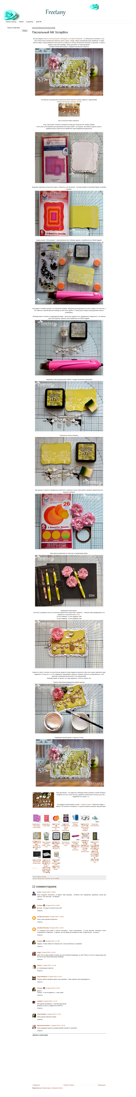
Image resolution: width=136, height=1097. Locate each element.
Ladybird (40, 1001)
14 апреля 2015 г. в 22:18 (57, 1025)
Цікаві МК (39, 22)
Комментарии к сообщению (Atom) (52, 1088)
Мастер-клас (41, 878)
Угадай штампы (86, 804)
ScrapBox (56, 878)
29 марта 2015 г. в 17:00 (53, 941)
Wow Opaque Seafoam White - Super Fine (46, 844)
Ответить (40, 899)
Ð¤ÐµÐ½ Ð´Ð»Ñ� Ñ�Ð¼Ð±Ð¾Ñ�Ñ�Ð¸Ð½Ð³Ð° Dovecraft (75, 846)
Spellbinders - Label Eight (46, 825)
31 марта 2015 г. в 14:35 (53, 988)
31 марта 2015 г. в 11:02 (49, 965)
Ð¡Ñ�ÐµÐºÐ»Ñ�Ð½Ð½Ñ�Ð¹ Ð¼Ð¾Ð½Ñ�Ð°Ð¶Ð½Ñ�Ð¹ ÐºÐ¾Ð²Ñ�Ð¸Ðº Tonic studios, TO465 (36, 848)
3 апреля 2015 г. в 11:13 (50, 1001)
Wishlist (21, 22)
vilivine (39, 965)
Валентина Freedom (43, 1025)
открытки (47, 878)
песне (78, 614)
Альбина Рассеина (43, 916)
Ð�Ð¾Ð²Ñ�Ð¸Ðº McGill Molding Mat (36, 861)
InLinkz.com (35, 868)
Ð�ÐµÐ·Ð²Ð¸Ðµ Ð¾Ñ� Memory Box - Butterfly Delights (85, 827)
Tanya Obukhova (42, 976)
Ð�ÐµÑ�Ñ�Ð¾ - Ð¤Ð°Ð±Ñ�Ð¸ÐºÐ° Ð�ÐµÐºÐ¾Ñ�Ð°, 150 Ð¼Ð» (56, 864)
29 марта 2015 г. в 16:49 (57, 916)
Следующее (36, 1085)
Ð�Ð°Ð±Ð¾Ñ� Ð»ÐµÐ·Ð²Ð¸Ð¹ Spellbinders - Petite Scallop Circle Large (56, 828)
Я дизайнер (29, 22)
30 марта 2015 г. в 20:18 (48, 952)
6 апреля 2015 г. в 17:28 (54, 1014)
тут (88, 796)
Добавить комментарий (40, 1035)
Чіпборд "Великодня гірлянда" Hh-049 (69, 102)
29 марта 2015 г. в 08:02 (48, 892)
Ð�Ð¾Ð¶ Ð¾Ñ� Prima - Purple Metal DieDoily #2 (65, 827)
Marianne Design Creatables (75, 824)
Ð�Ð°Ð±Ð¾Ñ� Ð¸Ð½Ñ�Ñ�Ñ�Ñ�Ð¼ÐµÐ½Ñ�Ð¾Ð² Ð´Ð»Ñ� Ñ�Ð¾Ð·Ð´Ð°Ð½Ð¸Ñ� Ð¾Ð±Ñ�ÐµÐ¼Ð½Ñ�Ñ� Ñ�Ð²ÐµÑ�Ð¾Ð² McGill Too (94, 852)
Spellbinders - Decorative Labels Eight (36, 825)
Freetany (39, 905)
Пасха (52, 878)
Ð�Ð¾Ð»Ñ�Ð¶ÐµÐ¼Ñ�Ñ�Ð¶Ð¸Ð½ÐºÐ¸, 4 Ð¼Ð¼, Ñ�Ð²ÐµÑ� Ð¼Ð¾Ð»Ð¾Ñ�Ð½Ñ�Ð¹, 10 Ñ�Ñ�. (46, 866)
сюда (102, 38)
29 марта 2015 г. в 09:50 (53, 905)
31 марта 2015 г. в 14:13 (55, 976)
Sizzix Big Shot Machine (94, 825)
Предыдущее (102, 1085)
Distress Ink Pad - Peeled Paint (66, 843)
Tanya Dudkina (41, 1014)
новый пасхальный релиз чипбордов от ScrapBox (59, 38)
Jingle (39, 952)
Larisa (39, 892)
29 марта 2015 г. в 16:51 (57, 928)
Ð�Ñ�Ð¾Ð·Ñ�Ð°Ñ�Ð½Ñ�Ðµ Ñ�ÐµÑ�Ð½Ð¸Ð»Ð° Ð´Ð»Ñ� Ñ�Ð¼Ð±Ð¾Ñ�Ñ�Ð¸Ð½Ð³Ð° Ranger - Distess (56, 849)
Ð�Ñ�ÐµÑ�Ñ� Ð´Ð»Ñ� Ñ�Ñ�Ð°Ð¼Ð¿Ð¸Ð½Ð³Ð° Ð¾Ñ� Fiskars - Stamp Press (85, 846)
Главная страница (11, 22)
